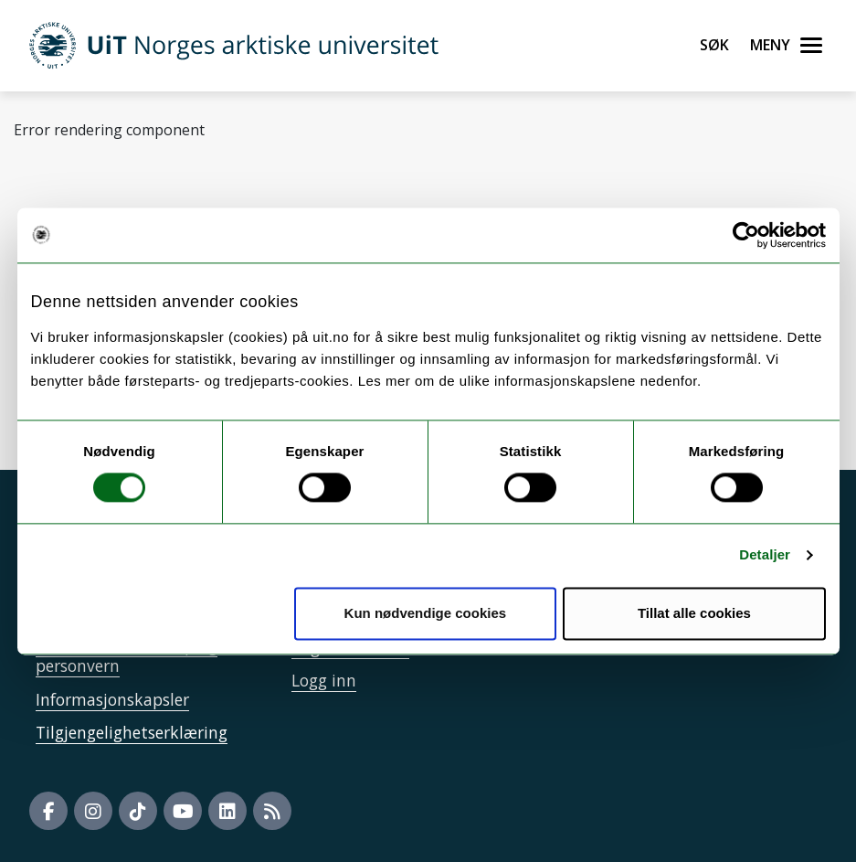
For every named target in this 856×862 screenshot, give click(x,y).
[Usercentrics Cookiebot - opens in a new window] (746, 235)
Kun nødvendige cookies (425, 613)
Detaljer (764, 555)
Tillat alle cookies (694, 613)
